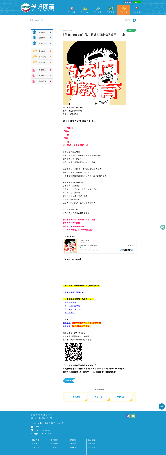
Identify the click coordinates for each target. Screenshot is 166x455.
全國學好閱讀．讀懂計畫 (73, 292)
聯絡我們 (42, 81)
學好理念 (42, 32)
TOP (162, 406)
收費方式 (42, 62)
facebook (128, 2)
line (137, 2)
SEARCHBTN (134, 20)
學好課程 (91, 447)
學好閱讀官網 (70, 302)
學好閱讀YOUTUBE (73, 309)
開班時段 (42, 57)
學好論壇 (97, 12)
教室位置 (136, 12)
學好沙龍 (123, 12)
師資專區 (42, 70)
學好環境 (42, 76)
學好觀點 (84, 12)
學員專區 (110, 12)
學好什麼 (42, 43)
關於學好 (42, 38)
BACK (68, 381)
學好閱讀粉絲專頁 (72, 306)
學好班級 (42, 51)
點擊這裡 (67, 323)
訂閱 (70, 226)
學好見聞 (91, 444)
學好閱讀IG (70, 313)
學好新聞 (71, 12)
